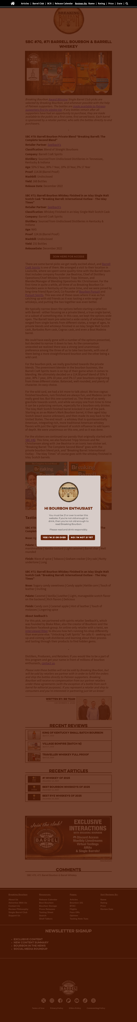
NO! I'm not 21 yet (82, 538)
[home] (13, 3)
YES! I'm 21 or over (54, 538)
